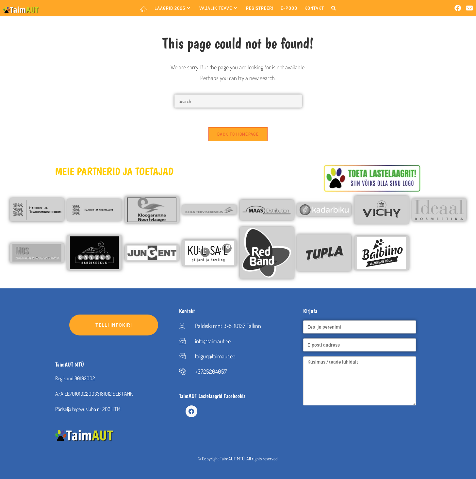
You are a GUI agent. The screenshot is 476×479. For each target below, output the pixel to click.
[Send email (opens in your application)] (469, 8)
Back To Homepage (238, 134)
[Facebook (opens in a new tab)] (458, 8)
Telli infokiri (126, 325)
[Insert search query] (238, 101)
